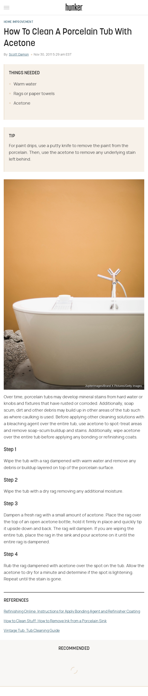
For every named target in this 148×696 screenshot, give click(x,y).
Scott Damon (19, 54)
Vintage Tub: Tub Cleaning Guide (32, 630)
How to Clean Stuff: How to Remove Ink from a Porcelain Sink (55, 621)
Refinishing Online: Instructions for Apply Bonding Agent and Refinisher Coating (72, 611)
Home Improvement (18, 22)
